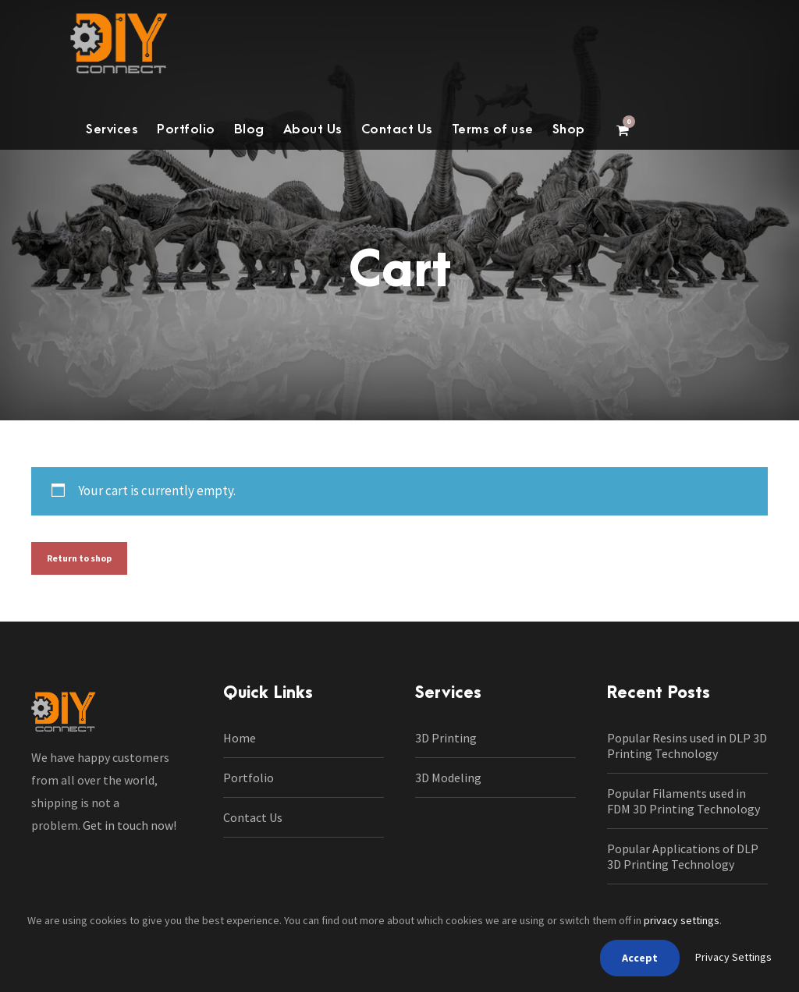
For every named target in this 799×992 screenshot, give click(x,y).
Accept (640, 958)
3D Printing (446, 738)
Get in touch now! (129, 825)
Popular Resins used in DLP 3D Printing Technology (687, 745)
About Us (313, 129)
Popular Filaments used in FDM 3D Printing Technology (683, 801)
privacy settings (681, 920)
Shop (568, 129)
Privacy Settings (733, 957)
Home (239, 738)
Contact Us (397, 129)
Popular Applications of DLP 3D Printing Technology (682, 856)
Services (112, 129)
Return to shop (79, 558)
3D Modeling (448, 777)
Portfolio (186, 129)
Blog (249, 129)
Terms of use (493, 129)
